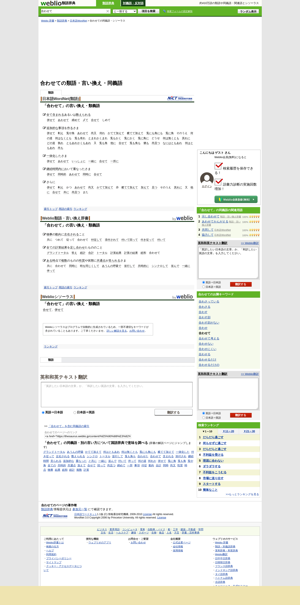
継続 (49, 169)
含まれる (58, 114)
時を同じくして (89, 265)
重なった (81, 461)
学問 (200, 529)
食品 (161, 532)
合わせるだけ (207, 359)
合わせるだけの (209, 364)
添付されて (112, 239)
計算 (86, 469)
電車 (142, 529)
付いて (161, 239)
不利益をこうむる (215, 472)
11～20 (228, 431)
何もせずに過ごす (215, 443)
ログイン (207, 186)
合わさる (204, 306)
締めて (76, 120)
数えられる (83, 114)
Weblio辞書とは (55, 542)
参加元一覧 (79, 509)
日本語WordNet (78, 20)
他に (113, 143)
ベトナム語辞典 (224, 578)
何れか (152, 461)
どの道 (51, 143)
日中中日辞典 (222, 558)
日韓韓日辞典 (222, 562)
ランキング (80, 208)
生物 (153, 532)
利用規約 (51, 554)
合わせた (142, 456)
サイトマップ (53, 562)
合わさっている (209, 301)
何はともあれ (111, 451)
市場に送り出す (213, 478)
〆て (85, 120)
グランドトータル (58, 252)
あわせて (63, 120)
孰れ (60, 143)
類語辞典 (108, 3)
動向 (58, 234)
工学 (175, 529)
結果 (57, 469)
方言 (176, 532)
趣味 (133, 532)
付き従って (147, 239)
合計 (91, 252)
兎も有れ (80, 138)
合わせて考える (209, 338)
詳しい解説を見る (117, 331)
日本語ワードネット (85, 514)
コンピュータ (129, 529)
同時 (165, 465)
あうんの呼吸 (75, 451)
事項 (61, 128)
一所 (130, 465)
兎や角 (70, 133)
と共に (92, 461)
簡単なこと (210, 489)
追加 (49, 128)
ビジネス (102, 529)
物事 (49, 234)
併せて (51, 120)
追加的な (68, 461)
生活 (110, 532)
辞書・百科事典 (191, 532)
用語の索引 (65, 208)
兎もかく (115, 138)
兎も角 (103, 143)
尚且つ (156, 143)
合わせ (80, 247)
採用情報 (178, 550)
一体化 (50, 155)
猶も (146, 143)
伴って (51, 270)
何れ (102, 133)
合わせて (155, 456)
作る (70, 128)
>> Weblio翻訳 (250, 243)
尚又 (93, 133)
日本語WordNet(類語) (60, 99)
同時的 (62, 174)
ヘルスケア (122, 532)
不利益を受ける (213, 454)
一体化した (183, 451)
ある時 (50, 260)
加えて (145, 187)
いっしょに (79, 161)
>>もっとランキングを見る (242, 494)
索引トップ (51, 208)
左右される (71, 234)
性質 (82, 260)
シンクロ (92, 456)
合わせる (204, 354)
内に (61, 169)
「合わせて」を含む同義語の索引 (68, 426)
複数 (64, 260)
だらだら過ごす (213, 437)
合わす (203, 312)
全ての (50, 247)
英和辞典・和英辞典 (226, 550)
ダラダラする (212, 466)
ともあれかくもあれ (78, 143)
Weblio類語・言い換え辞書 (65, 218)
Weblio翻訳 (221, 554)
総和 (143, 252)
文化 (103, 532)
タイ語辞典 (221, 574)
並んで (175, 265)
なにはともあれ (172, 143)
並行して (129, 265)
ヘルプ (50, 550)
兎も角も (135, 143)
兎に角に (143, 138)
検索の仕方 (52, 546)
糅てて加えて (135, 133)
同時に (87, 174)
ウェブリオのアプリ (99, 542)
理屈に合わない (213, 460)
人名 (169, 532)
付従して (96, 239)
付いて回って (129, 239)
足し (73, 247)
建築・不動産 (188, 529)
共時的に (143, 265)
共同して (208, 229)
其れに (186, 138)
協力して (208, 234)
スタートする (212, 484)
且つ (154, 187)
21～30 (249, 431)
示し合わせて (211, 216)
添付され (180, 456)
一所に (114, 161)
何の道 (142, 461)
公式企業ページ (182, 542)
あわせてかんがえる (215, 221)
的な (55, 128)
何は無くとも (171, 138)
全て (49, 114)
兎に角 (170, 133)
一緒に (92, 161)
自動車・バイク (156, 529)
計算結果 (61, 247)
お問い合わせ (137, 331)
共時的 (62, 465)
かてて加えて (116, 133)
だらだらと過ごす (215, 449)
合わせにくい (207, 349)
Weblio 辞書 (47, 20)
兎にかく (129, 138)
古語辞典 (220, 582)
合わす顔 (204, 317)
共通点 (101, 260)
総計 (83, 252)
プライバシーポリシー (59, 558)
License (147, 514)
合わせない (206, 343)
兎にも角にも (154, 133)
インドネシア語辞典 (226, 570)
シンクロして (160, 265)
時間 (55, 169)
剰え (60, 133)
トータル (101, 252)
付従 (144, 465)
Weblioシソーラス (57, 297)
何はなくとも (63, 138)
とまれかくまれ (97, 138)
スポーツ (144, 532)
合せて (95, 120)
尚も (60, 147)
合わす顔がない (209, 322)
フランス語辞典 (224, 566)
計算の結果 (131, 252)
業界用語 (115, 529)
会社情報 (178, 546)
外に (66, 192)
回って (101, 465)
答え (74, 252)
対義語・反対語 (133, 3)
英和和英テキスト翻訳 (63, 377)
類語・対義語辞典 (225, 546)
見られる (114, 260)
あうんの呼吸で (111, 265)
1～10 (207, 431)
